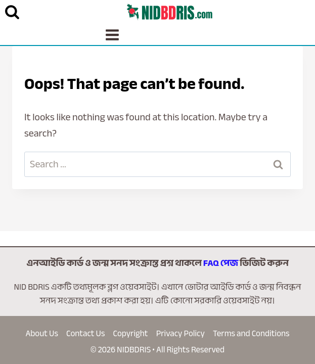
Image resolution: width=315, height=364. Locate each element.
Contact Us (85, 333)
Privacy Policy (180, 333)
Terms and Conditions (251, 333)
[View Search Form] (12, 12)
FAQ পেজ (220, 263)
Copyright (130, 333)
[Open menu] (112, 34)
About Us (41, 333)
